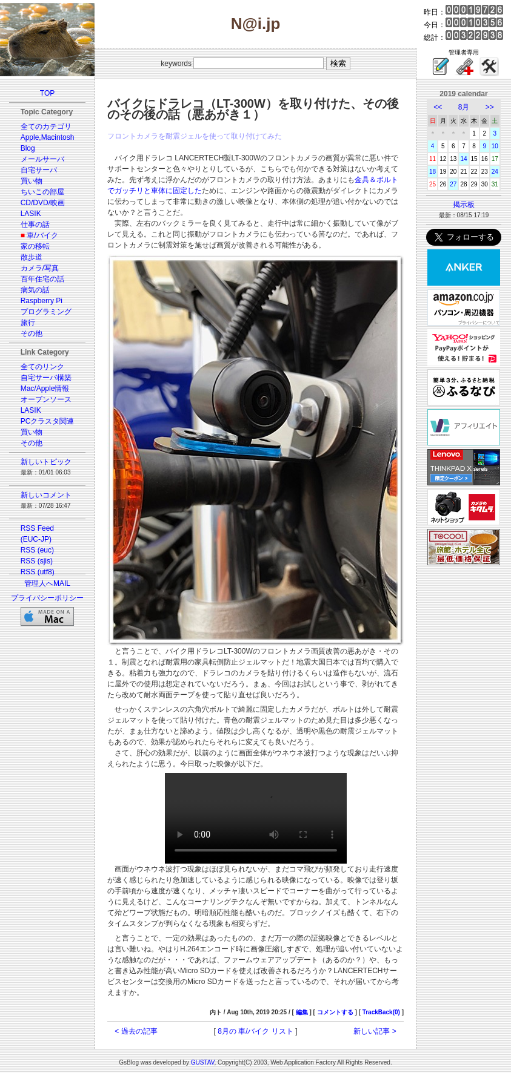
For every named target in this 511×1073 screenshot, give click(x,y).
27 (453, 184)
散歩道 (31, 257)
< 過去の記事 (136, 1031)
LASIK (31, 213)
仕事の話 (35, 224)
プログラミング (46, 311)
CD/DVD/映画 (43, 203)
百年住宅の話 (42, 279)
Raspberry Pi (41, 301)
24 (495, 171)
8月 (464, 107)
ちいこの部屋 (42, 192)
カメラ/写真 (40, 268)
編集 (302, 1012)
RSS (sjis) (37, 561)
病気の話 (35, 290)
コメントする (335, 1012)
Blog (28, 148)
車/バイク (42, 235)
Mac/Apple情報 (45, 388)
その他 (31, 333)
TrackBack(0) (381, 1012)
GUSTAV (203, 1062)
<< (437, 107)
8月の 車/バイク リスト (255, 1031)
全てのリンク (42, 367)
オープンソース (46, 399)
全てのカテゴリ (46, 126)
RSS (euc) (37, 550)
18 (432, 171)
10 (495, 146)
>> (490, 107)
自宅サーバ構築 (46, 377)
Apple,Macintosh (48, 137)
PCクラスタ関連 (48, 421)
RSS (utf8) (38, 572)
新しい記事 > (374, 1031)
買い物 (31, 181)
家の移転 (35, 246)
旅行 (28, 322)
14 (463, 159)
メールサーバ (42, 159)
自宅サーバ (39, 170)
